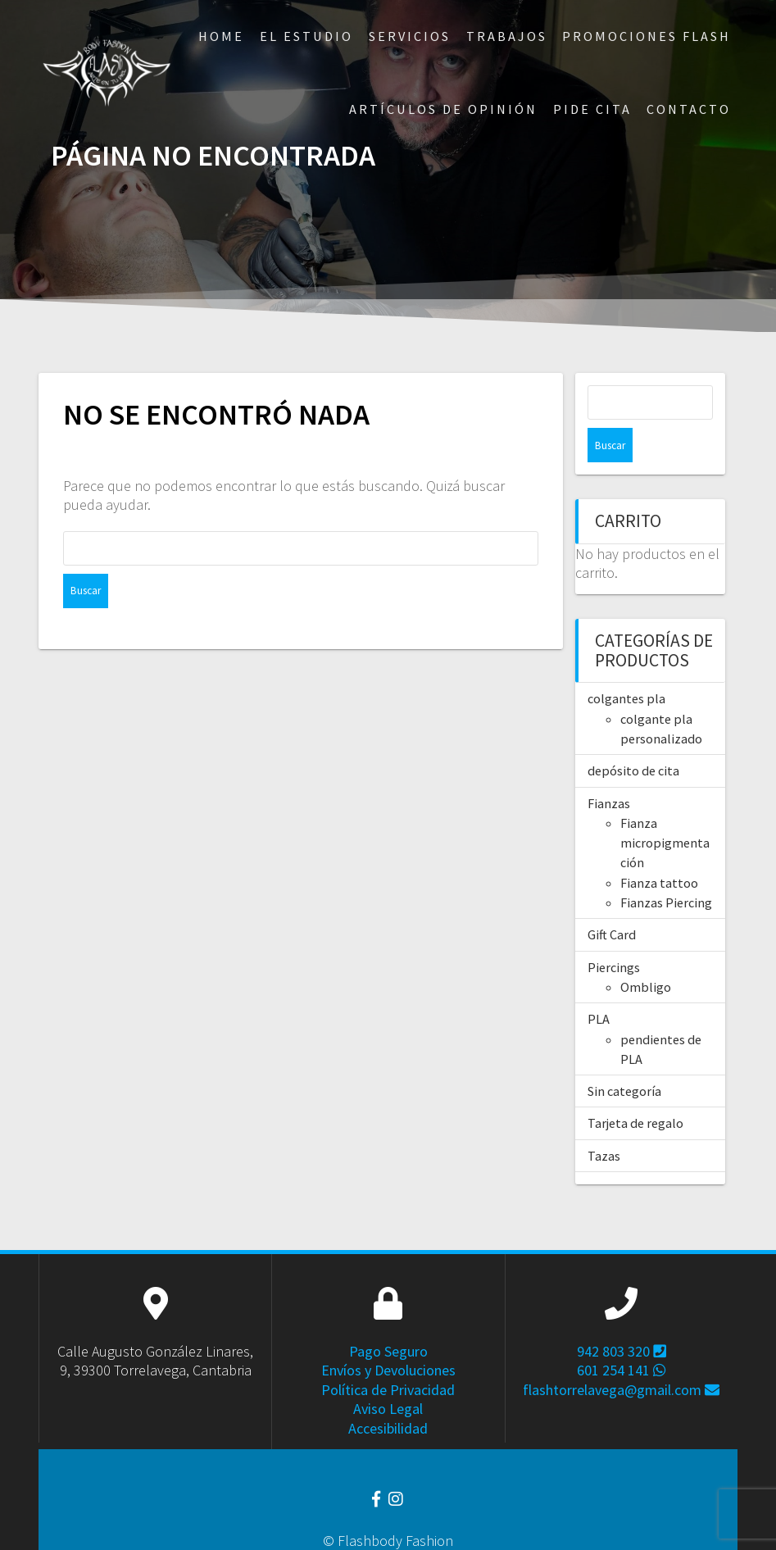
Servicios (410, 36)
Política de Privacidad (388, 1355)
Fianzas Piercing (666, 868)
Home (221, 36)
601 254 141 (621, 1335)
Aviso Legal (388, 1374)
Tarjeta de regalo (635, 1088)
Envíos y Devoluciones (388, 1335)
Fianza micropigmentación (665, 808)
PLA (599, 984)
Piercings (614, 933)
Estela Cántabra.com (430, 1525)
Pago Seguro (388, 1316)
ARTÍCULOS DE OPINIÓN (443, 109)
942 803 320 (621, 1316)
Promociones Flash (646, 36)
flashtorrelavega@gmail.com (621, 1355)
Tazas (604, 1121)
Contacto (689, 109)
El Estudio (306, 36)
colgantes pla (626, 664)
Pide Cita (592, 109)
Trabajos (506, 36)
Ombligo (645, 952)
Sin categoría (624, 1056)
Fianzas (609, 769)
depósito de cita (633, 736)
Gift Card (612, 900)
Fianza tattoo (659, 848)
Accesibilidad (388, 1393)
